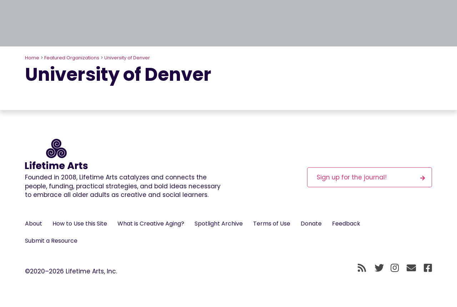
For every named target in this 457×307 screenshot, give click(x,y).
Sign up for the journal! (371, 177)
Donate (311, 223)
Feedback (346, 223)
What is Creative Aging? (150, 223)
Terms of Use (271, 223)
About (33, 223)
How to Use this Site (79, 223)
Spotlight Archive (219, 223)
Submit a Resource (51, 241)
